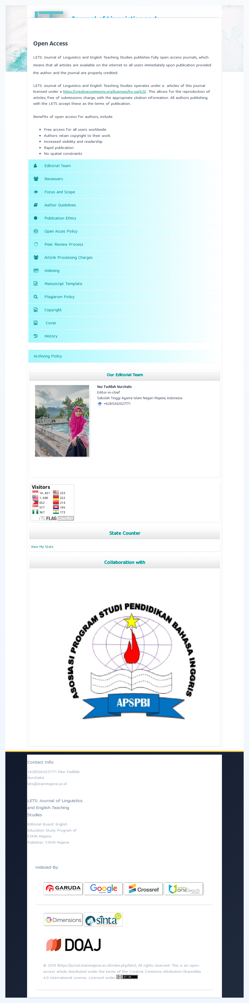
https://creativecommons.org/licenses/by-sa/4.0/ (104, 92)
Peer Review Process (63, 245)
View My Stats (42, 547)
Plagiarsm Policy (59, 297)
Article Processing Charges (68, 258)
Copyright (53, 310)
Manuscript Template (63, 284)
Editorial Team (57, 166)
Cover (51, 323)
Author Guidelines (60, 205)
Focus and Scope (59, 192)
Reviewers (53, 179)
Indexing (51, 271)
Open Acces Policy (61, 232)
